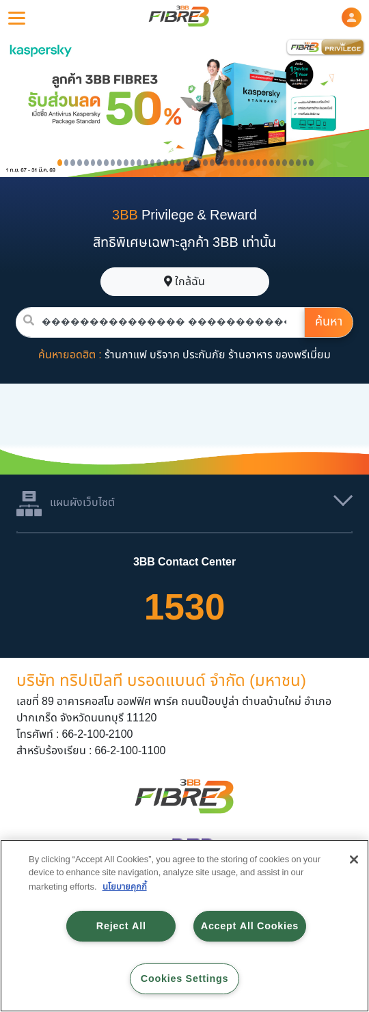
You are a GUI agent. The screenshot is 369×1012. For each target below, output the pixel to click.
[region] (184, 926)
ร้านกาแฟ (126, 355)
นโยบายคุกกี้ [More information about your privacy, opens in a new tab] (124, 887)
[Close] (354, 859)
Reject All (121, 926)
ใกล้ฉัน (184, 282)
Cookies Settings (184, 979)
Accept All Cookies (250, 926)
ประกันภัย (204, 355)
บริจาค (165, 355)
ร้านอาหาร (250, 355)
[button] (352, 17)
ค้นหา (328, 321)
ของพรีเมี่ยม (303, 355)
